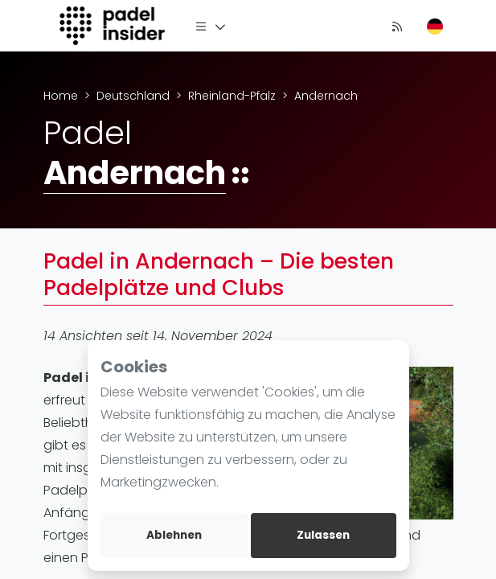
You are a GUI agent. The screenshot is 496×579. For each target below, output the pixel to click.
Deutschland (133, 96)
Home (60, 96)
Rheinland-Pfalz (232, 96)
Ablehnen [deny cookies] (174, 535)
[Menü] (210, 26)
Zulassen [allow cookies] (323, 535)
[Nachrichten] (397, 26)
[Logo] (114, 25)
